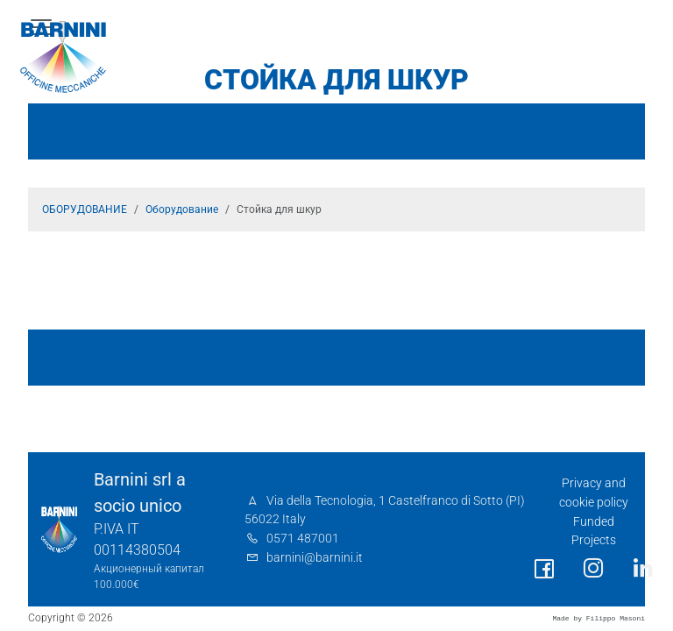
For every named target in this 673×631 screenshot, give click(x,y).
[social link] (544, 569)
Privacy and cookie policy (593, 493)
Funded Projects (593, 531)
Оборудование (181, 209)
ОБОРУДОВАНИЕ (84, 209)
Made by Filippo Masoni (598, 618)
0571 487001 (302, 538)
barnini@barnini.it (314, 557)
